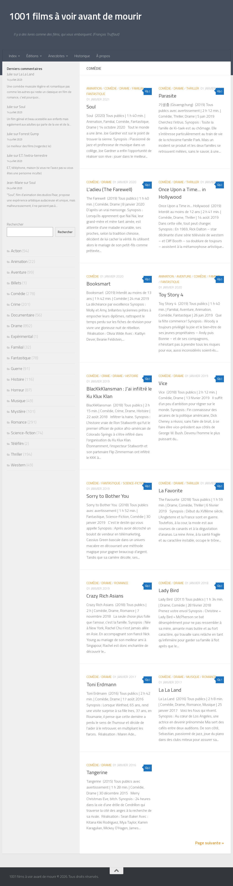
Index (13, 56)
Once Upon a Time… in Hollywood (182, 193)
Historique (82, 56)
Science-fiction (134, 483)
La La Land (170, 690)
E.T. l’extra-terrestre (33, 155)
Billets (16, 283)
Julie (10, 74)
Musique (192, 676)
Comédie (110, 88)
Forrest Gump (29, 133)
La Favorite (170, 490)
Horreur (17, 390)
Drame (124, 88)
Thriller (192, 88)
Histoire (131, 375)
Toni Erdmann (101, 684)
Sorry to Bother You (107, 496)
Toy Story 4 (171, 294)
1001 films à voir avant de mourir (75, 16)
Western (18, 465)
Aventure (184, 276)
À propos (103, 56)
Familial (138, 88)
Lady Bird (169, 590)
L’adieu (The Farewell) (109, 189)
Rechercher (15, 224)
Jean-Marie (15, 182)
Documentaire (22, 315)
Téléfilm (17, 443)
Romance (121, 582)
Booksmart (98, 284)
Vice (163, 383)
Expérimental (22, 336)
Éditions (32, 56)
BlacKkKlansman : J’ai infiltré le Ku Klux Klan (119, 392)
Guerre (16, 368)
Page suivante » (209, 843)
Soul (91, 106)
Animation (94, 88)
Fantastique (95, 93)
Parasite (167, 96)
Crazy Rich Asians (104, 596)
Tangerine (96, 772)
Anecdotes (56, 56)
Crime (105, 375)
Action (16, 251)
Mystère (18, 411)
